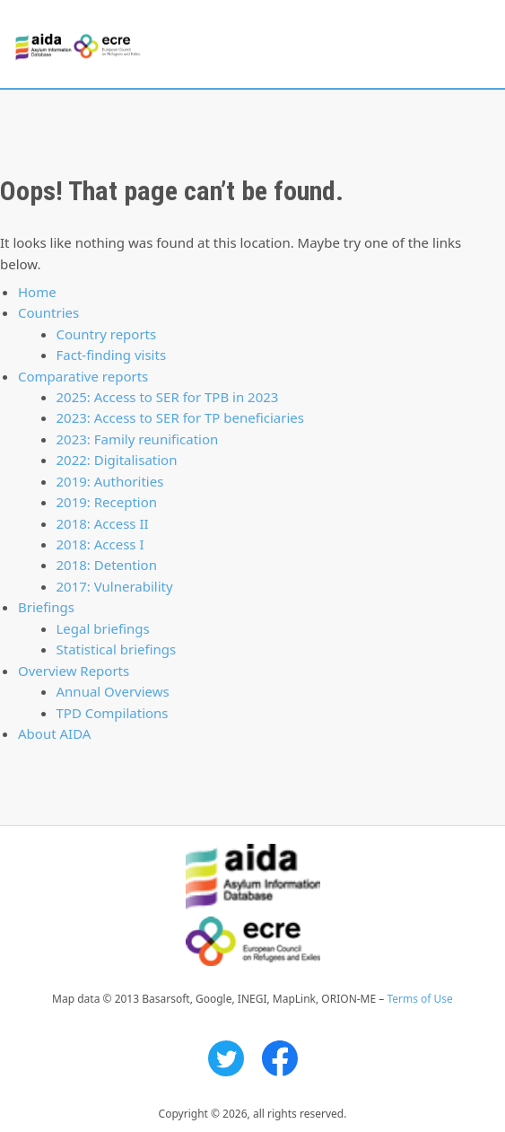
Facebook (280, 1058)
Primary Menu (475, 44)
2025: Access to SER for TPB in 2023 (168, 397)
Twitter (226, 1058)
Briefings (46, 607)
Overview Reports (73, 671)
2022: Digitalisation (117, 460)
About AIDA (54, 733)
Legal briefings (103, 628)
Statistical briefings (117, 649)
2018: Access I (100, 544)
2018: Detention (107, 565)
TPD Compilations (113, 713)
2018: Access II (103, 523)
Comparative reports (83, 376)
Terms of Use (419, 998)
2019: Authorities (110, 481)
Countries (48, 312)
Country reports (107, 334)
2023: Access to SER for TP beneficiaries (180, 417)
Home (37, 292)
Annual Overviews (113, 691)
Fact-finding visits (112, 355)
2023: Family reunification (138, 439)
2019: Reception (107, 502)
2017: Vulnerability (115, 586)
